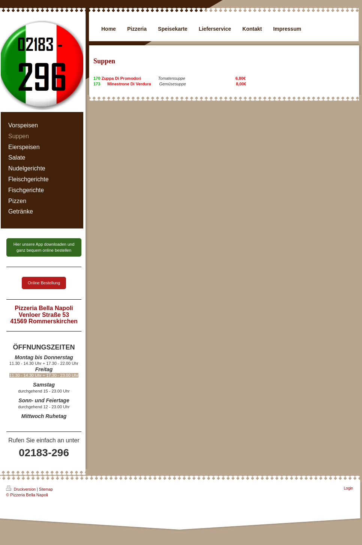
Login (348, 488)
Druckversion (21, 488)
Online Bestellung (44, 283)
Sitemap (46, 489)
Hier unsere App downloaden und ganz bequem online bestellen (44, 247)
